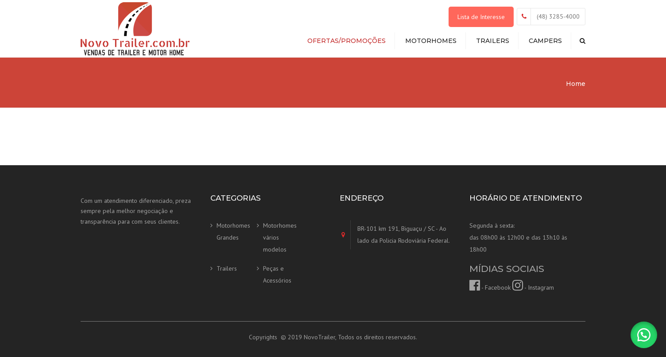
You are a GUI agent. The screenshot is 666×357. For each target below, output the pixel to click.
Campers (545, 41)
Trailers (492, 41)
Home (575, 84)
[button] (644, 335)
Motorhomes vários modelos (280, 237)
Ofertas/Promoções (346, 41)
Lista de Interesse (481, 17)
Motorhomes (431, 41)
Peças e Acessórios (277, 274)
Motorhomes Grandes (233, 231)
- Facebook (490, 287)
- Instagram (533, 287)
